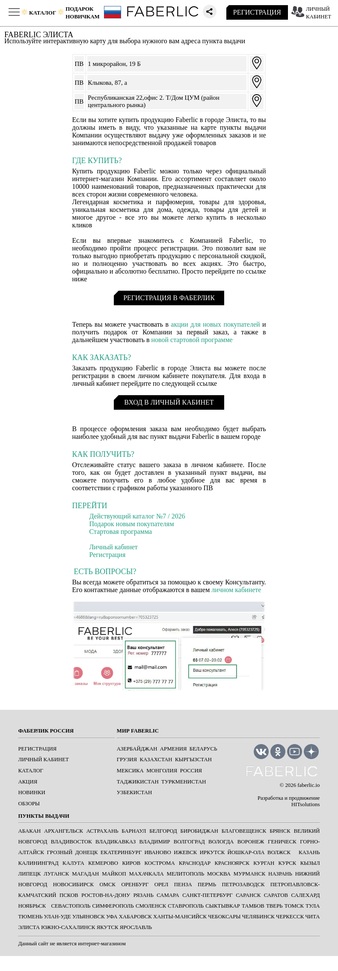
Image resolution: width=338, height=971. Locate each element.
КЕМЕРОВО (103, 863)
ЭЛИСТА (29, 927)
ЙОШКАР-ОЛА (246, 852)
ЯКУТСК (108, 927)
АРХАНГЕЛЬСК (63, 831)
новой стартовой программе (192, 339)
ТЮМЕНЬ (30, 917)
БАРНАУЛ (134, 831)
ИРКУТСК (212, 852)
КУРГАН (263, 863)
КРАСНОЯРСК (231, 863)
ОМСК (107, 885)
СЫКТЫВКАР (222, 906)
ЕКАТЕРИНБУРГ (121, 852)
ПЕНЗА (183, 885)
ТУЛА (312, 906)
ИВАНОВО (157, 852)
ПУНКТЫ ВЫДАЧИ (43, 816)
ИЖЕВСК (185, 852)
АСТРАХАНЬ (102, 831)
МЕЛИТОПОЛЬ (186, 874)
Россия (191, 771)
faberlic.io (308, 785)
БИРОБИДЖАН (199, 831)
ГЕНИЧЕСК (282, 842)
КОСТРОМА (160, 863)
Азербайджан (137, 749)
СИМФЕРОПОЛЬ (113, 906)
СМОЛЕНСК (151, 906)
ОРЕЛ (161, 885)
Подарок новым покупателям (131, 523)
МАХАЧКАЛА (146, 874)
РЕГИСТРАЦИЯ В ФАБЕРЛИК (169, 297)
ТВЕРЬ (274, 906)
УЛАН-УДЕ (57, 917)
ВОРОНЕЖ (250, 842)
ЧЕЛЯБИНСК (258, 917)
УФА (112, 917)
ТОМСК (294, 906)
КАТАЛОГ (30, 771)
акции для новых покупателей (215, 324)
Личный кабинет (113, 547)
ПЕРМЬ (207, 885)
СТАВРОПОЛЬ (186, 906)
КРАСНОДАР (195, 863)
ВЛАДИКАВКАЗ (115, 842)
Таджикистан (138, 782)
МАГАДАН (85, 874)
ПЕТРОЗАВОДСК (243, 885)
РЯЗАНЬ (143, 895)
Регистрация (107, 554)
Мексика (130, 771)
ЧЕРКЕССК (290, 917)
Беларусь (203, 749)
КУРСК (287, 863)
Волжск (279, 852)
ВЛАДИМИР (154, 842)
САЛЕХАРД (305, 895)
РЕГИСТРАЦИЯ (257, 12)
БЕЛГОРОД (163, 831)
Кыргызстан (193, 760)
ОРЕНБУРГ (134, 885)
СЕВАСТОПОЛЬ (70, 906)
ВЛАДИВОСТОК (71, 842)
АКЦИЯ (28, 782)
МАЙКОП (114, 874)
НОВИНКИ (31, 792)
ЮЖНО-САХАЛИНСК (68, 927)
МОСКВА (219, 874)
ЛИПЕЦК (29, 874)
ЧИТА (312, 917)
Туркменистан (183, 782)
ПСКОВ (68, 895)
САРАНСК (248, 895)
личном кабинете (236, 589)
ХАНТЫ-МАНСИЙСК (180, 917)
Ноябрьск (32, 906)
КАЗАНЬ (309, 852)
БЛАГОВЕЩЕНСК (244, 831)
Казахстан (156, 760)
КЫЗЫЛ (310, 863)
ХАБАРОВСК (135, 917)
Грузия (127, 760)
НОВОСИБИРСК (73, 885)
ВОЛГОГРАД (189, 842)
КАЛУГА (73, 863)
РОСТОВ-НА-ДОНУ (105, 895)
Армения (173, 749)
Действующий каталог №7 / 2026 (137, 516)
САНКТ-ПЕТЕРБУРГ (207, 895)
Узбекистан (134, 792)
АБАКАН (29, 831)
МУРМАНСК (250, 874)
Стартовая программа (120, 531)
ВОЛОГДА (221, 842)
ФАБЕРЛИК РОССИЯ (46, 731)
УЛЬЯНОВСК (88, 917)
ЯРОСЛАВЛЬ (136, 927)
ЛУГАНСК (56, 874)
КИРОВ (131, 863)
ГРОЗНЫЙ (59, 852)
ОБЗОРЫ (29, 804)
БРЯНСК (280, 831)
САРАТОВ (276, 895)
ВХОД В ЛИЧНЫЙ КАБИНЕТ (168, 402)
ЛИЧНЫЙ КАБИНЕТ (43, 760)
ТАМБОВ (253, 906)
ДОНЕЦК (86, 852)
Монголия (161, 771)
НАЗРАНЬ (280, 874)
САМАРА (168, 895)
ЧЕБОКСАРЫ (224, 917)
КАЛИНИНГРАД (38, 863)
